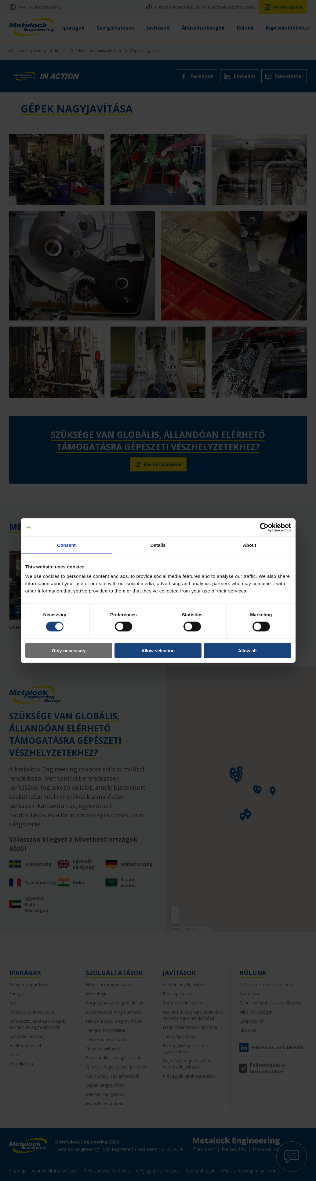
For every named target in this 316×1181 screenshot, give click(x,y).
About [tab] (249, 544)
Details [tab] (158, 544)
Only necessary (69, 650)
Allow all (247, 650)
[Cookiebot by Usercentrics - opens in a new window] (264, 527)
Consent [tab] (66, 544)
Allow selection (158, 650)
